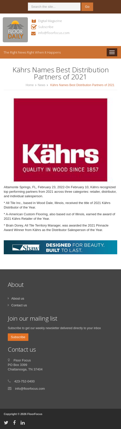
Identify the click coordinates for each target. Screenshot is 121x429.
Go (87, 7)
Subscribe (45, 27)
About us (17, 298)
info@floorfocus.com (54, 33)
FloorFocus (34, 413)
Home (30, 85)
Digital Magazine (50, 21)
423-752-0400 (24, 381)
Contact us (19, 305)
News (41, 85)
